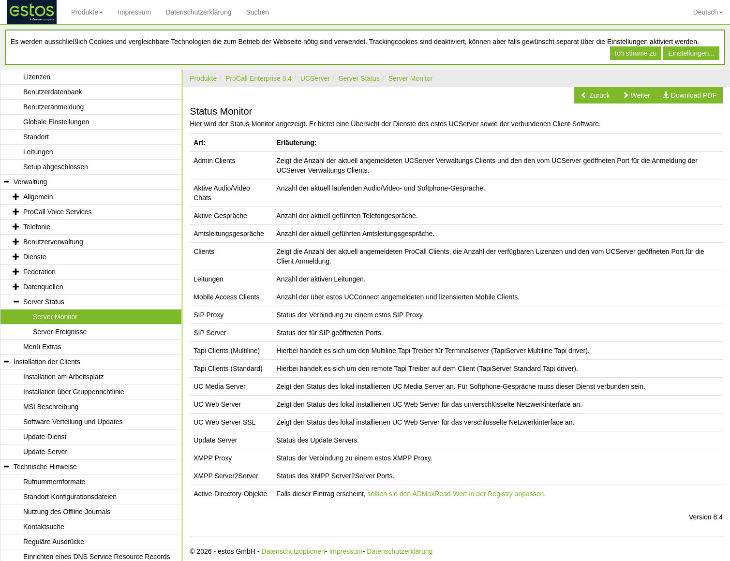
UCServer (315, 78)
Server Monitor (410, 78)
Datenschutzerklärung (198, 12)
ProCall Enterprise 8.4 (258, 78)
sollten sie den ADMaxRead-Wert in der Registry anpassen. (457, 494)
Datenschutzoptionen (293, 551)
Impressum (134, 12)
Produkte (87, 12)
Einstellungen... (691, 53)
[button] (595, 95)
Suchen (257, 12)
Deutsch (708, 12)
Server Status (359, 78)
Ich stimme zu (635, 53)
